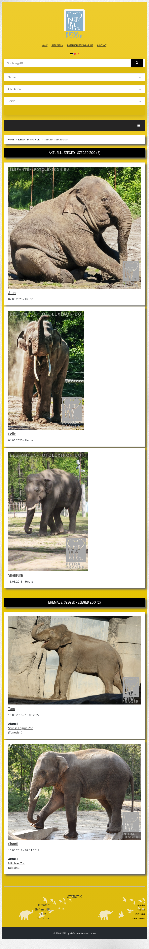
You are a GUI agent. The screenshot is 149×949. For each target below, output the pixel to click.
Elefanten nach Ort (29, 139)
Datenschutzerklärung (80, 45)
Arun (12, 292)
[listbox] (74, 77)
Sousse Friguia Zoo (20, 728)
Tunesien (15, 732)
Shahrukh (15, 575)
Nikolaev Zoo (16, 863)
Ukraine (14, 868)
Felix (12, 434)
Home (45, 45)
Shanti (13, 844)
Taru (11, 708)
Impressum (57, 45)
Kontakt (101, 45)
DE (74, 53)
